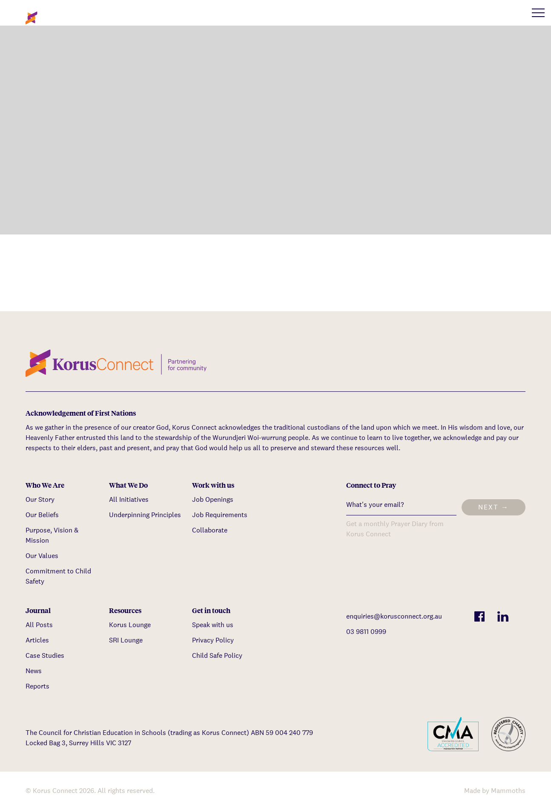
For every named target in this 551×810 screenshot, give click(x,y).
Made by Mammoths (494, 790)
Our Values (42, 555)
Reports (37, 686)
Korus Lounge (130, 624)
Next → (493, 507)
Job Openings (212, 499)
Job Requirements (219, 514)
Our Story (40, 499)
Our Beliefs (42, 514)
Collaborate (209, 530)
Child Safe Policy (217, 655)
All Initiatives (129, 499)
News (34, 670)
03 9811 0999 (366, 631)
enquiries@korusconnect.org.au (394, 616)
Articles (37, 640)
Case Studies (45, 655)
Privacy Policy (213, 640)
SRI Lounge (126, 640)
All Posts (39, 624)
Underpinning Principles (145, 514)
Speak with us (212, 624)
